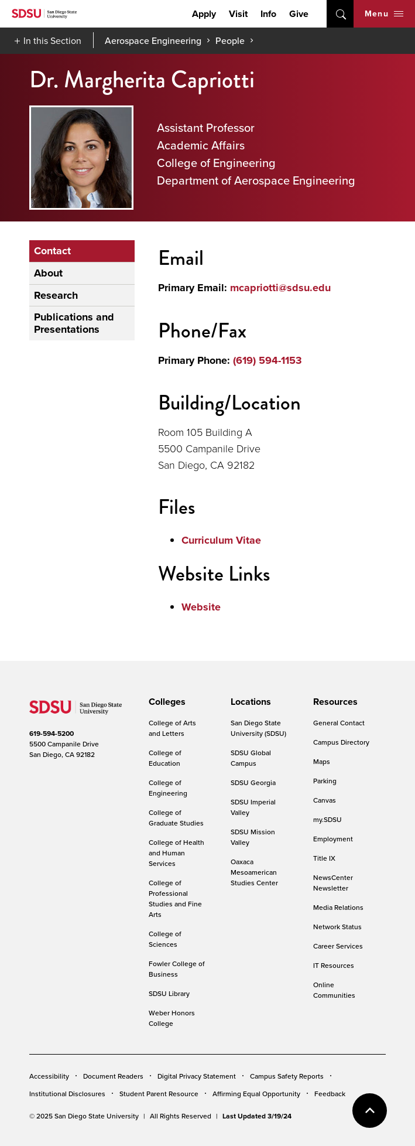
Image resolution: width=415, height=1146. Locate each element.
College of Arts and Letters (172, 728)
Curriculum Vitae (221, 540)
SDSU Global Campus (251, 758)
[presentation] (165, 702)
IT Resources (333, 965)
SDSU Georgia (253, 782)
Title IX (324, 858)
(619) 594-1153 (267, 360)
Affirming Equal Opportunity (256, 1094)
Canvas (324, 800)
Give (298, 14)
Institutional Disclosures (67, 1094)
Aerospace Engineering (153, 40)
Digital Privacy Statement (196, 1076)
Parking (325, 781)
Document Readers (113, 1076)
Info (268, 14)
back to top (369, 1110)
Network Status (337, 927)
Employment (333, 839)
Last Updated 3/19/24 (256, 1116)
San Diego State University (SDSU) (258, 728)
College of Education (165, 758)
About (48, 273)
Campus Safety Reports (287, 1076)
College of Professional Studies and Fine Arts (175, 898)
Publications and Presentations (74, 323)
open (340, 14)
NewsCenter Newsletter (333, 882)
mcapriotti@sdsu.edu (280, 287)
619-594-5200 (51, 733)
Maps (321, 761)
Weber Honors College (172, 1018)
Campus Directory (341, 742)
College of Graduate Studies (176, 817)
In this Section (52, 40)
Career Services (338, 946)
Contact (52, 250)
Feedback (329, 1094)
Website (201, 607)
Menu (384, 13)
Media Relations (338, 907)
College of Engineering (168, 787)
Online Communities (334, 990)
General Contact (339, 723)
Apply (204, 14)
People (230, 40)
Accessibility (49, 1076)
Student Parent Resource (158, 1094)
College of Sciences (165, 939)
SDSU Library (169, 993)
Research (56, 295)
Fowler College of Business (177, 969)
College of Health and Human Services (176, 852)
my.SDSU (327, 819)
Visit (238, 14)
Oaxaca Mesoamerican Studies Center (254, 872)
